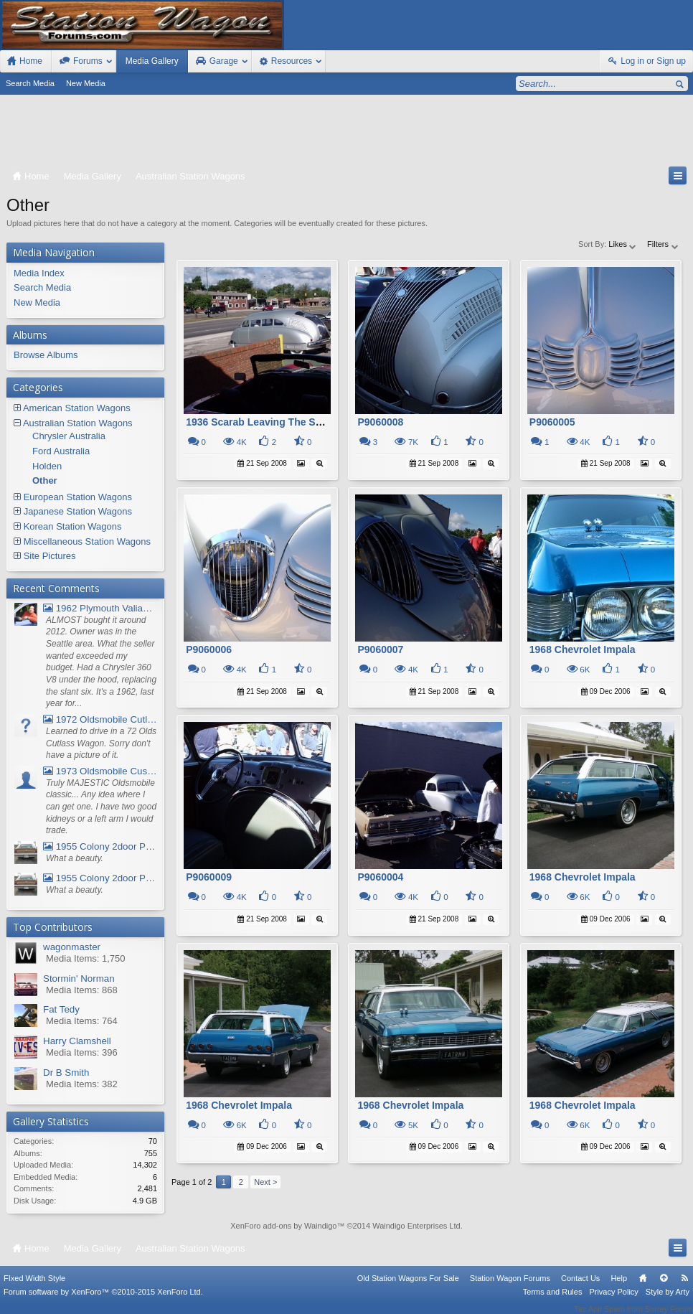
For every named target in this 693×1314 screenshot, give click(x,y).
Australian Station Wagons (78, 423)
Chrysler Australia (68, 436)
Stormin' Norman (79, 978)
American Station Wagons (77, 408)
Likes (623, 244)
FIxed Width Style (34, 1287)
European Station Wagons (78, 497)
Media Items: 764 (82, 1020)
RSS (684, 1287)
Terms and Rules (553, 1301)
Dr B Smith (66, 1072)
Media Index (39, 273)
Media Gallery (152, 61)
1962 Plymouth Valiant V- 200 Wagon (100, 608)
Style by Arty (667, 1301)
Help (618, 1287)
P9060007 (380, 649)
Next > (265, 1182)
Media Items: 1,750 (86, 958)
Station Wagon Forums (510, 1287)
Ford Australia (61, 451)
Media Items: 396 (82, 1052)
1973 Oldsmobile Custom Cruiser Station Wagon (100, 771)
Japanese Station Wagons (78, 511)
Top (664, 1287)
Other (44, 480)
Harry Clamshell (77, 1041)
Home (643, 1287)
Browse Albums (46, 354)
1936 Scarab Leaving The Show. (262, 422)
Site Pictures (50, 555)
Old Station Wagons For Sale (408, 1287)
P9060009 (209, 877)
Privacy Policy (613, 1301)
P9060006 (209, 649)
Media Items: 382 (82, 1084)
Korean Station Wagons (73, 526)
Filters (663, 244)
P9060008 (380, 422)
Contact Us (580, 1287)
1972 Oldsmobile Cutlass (100, 719)
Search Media (30, 83)
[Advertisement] (346, 133)
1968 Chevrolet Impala (582, 649)
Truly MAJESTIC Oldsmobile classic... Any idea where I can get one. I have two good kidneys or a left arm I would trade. (101, 807)
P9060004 (380, 877)
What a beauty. (74, 858)
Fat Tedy (61, 1009)
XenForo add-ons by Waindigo (283, 1225)
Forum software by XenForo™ (103, 1301)
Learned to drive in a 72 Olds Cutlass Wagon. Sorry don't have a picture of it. (101, 743)
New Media (85, 83)
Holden (47, 466)
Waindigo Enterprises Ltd (416, 1225)
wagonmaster (71, 947)
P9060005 (552, 422)
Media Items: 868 (82, 990)
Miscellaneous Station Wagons (87, 541)
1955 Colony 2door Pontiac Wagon (100, 846)
